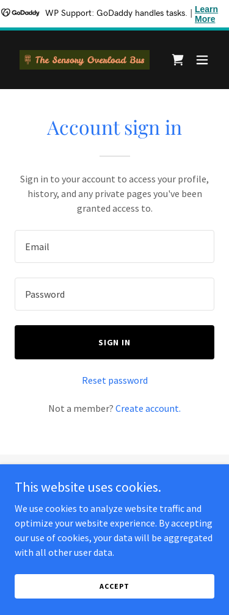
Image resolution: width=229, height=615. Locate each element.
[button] (202, 60)
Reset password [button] (115, 380)
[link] (85, 59)
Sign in (114, 342)
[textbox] (114, 246)
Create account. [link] (148, 408)
